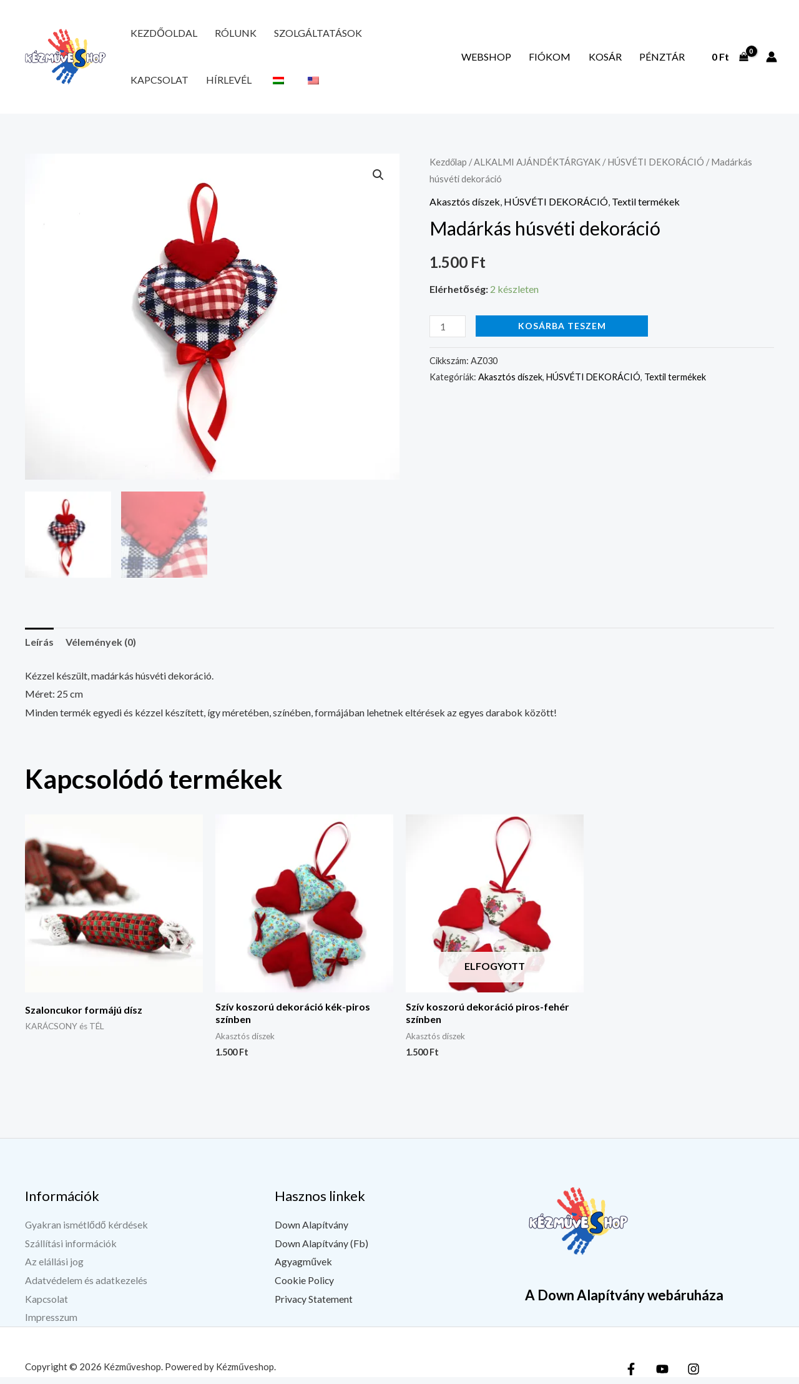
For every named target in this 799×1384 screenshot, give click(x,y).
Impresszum (51, 1324)
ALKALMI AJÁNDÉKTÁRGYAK (537, 170)
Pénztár (667, 61)
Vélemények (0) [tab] (101, 649)
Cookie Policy (305, 1287)
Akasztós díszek (464, 210)
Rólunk (220, 35)
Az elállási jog (54, 1268)
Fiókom (575, 61)
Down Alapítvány (311, 1231)
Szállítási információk (71, 1250)
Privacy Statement (314, 1306)
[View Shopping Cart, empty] (729, 61)
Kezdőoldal (158, 35)
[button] (378, 183)
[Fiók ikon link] (771, 61)
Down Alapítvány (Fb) (321, 1250)
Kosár (620, 61)
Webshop (522, 61)
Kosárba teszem (562, 334)
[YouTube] (662, 1376)
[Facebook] (631, 1376)
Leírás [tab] (39, 649)
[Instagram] (693, 1376)
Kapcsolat (373, 35)
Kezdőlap (448, 170)
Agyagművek (303, 1268)
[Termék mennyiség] (447, 335)
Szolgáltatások (292, 35)
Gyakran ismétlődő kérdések (87, 1231)
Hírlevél (432, 35)
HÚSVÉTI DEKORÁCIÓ (655, 170)
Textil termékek (646, 210)
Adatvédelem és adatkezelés (86, 1287)
